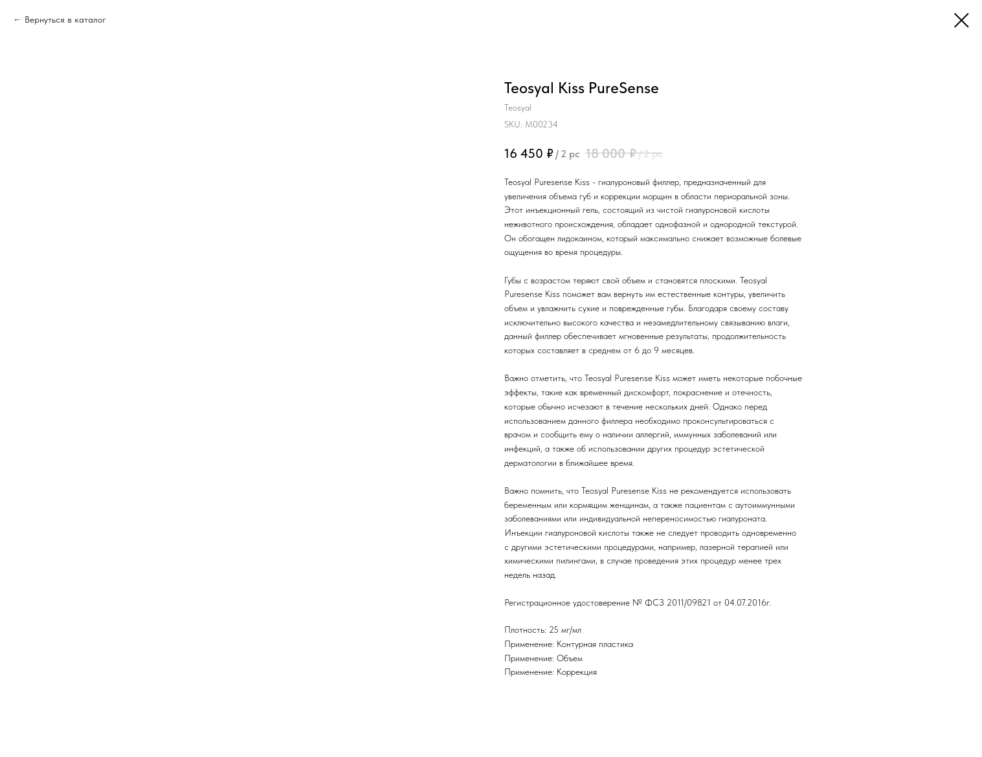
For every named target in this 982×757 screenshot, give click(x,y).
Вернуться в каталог (65, 19)
